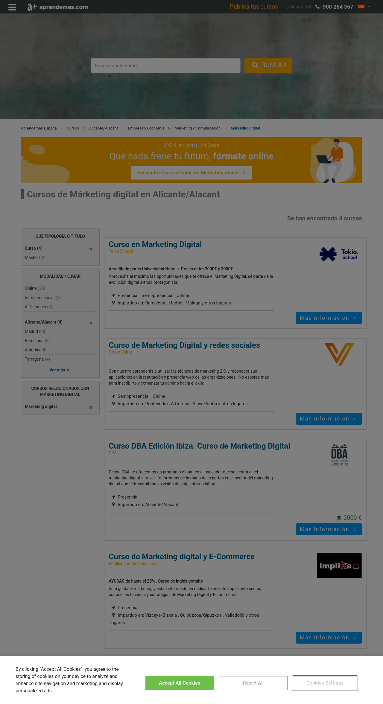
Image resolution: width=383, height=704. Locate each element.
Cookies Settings (325, 683)
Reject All (253, 683)
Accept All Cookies (179, 683)
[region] (191, 680)
